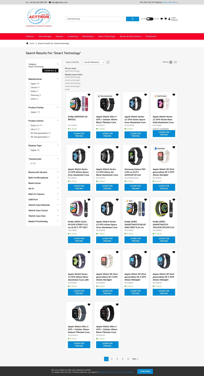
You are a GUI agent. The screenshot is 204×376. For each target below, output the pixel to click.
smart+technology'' (73, 83)
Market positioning (38, 221)
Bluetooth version (37, 172)
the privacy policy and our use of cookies (116, 372)
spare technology (72, 71)
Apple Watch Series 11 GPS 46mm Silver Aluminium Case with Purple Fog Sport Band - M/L (78, 280)
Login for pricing (79, 134)
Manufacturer (35, 79)
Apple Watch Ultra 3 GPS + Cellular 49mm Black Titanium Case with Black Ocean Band (106, 122)
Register (174, 20)
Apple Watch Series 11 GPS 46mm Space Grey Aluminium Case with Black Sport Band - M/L (79, 175)
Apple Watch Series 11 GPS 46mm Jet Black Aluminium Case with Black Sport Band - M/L (107, 175)
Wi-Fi (31, 188)
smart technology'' (72, 80)
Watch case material (39, 205)
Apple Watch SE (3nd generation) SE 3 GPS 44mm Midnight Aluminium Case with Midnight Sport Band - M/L (164, 281)
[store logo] (39, 19)
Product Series (36, 120)
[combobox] (95, 19)
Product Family (36, 107)
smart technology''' (73, 86)
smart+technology (72, 77)
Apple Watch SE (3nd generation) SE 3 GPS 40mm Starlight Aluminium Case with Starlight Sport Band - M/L (107, 281)
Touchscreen (34, 159)
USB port (33, 199)
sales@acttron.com (58, 2)
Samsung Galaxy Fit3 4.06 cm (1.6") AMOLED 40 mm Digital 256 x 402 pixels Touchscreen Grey (135, 176)
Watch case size (37, 216)
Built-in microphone (38, 177)
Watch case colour (38, 210)
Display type (35, 145)
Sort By (87, 62)
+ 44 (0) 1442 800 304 (36, 2)
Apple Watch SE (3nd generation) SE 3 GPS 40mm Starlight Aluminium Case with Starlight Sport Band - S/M (164, 176)
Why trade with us (170, 2)
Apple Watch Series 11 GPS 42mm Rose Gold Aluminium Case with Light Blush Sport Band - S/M (164, 122)
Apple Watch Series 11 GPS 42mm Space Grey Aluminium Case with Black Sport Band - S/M (136, 122)
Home (32, 43)
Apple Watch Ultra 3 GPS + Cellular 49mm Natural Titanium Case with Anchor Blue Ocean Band (79, 332)
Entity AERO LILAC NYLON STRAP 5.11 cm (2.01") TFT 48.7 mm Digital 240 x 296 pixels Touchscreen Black (78, 228)
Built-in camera (36, 194)
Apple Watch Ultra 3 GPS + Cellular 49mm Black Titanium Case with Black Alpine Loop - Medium (106, 332)
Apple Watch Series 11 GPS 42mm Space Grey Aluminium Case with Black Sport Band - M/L (107, 227)
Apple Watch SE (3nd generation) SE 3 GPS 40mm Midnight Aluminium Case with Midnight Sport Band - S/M (135, 281)
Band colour (34, 183)
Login (173, 18)
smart (67, 89)
